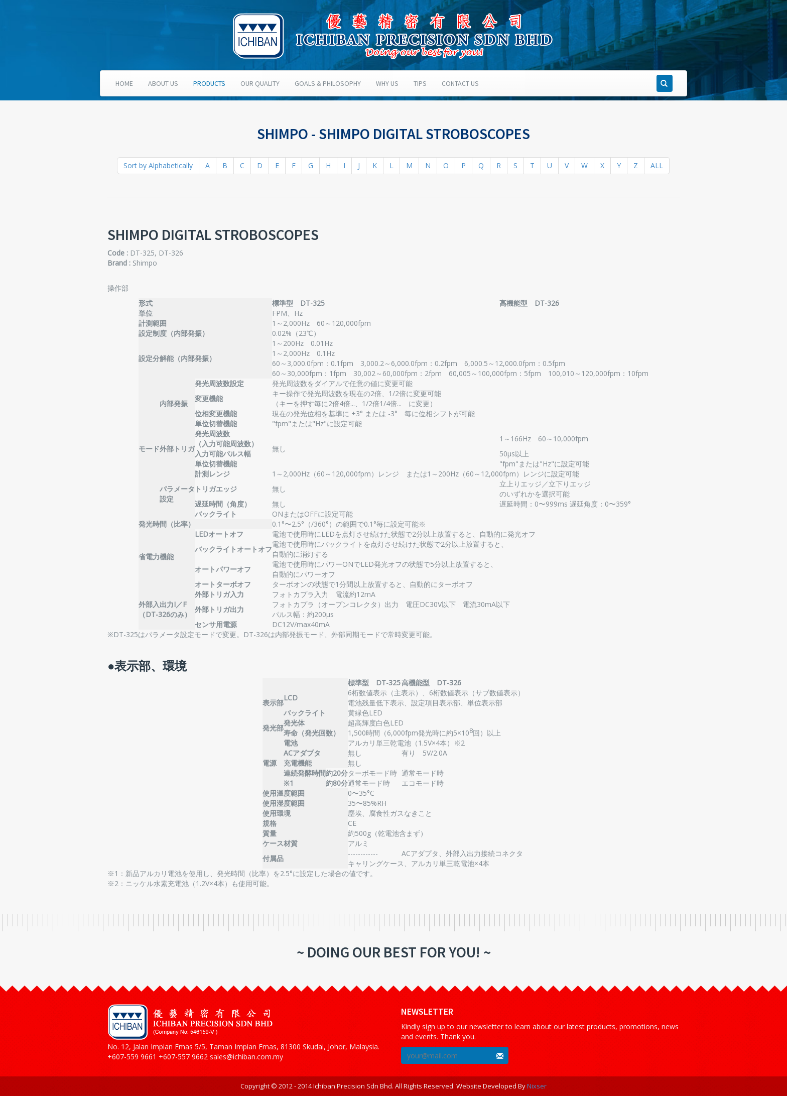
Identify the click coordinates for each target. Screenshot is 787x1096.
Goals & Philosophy (328, 83)
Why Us (387, 83)
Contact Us (460, 83)
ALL (656, 165)
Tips (420, 83)
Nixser (537, 1085)
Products (209, 83)
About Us (163, 83)
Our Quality (260, 83)
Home (124, 83)
